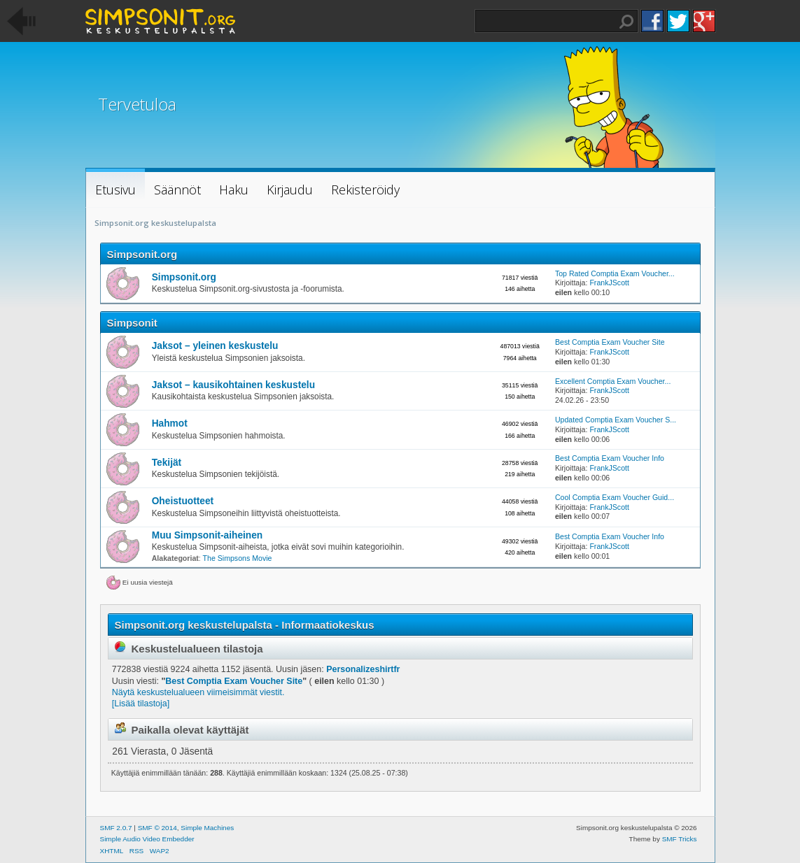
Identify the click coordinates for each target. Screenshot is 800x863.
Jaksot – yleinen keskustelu (215, 346)
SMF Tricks (679, 839)
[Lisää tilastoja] (140, 703)
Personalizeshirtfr (363, 669)
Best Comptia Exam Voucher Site (610, 342)
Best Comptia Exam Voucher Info (609, 458)
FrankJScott (609, 282)
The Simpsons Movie (237, 558)
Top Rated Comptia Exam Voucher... (615, 273)
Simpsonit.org (142, 254)
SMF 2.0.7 (116, 828)
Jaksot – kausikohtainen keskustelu (233, 385)
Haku (626, 21)
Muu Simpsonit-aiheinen (207, 535)
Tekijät (166, 462)
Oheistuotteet (182, 501)
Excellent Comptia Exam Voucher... (613, 381)
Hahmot (170, 423)
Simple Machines (207, 828)
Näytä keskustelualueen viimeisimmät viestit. (198, 692)
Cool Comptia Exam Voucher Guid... (614, 497)
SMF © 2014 (157, 828)
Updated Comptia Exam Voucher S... (615, 419)
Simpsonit (132, 323)
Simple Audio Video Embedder (147, 839)
